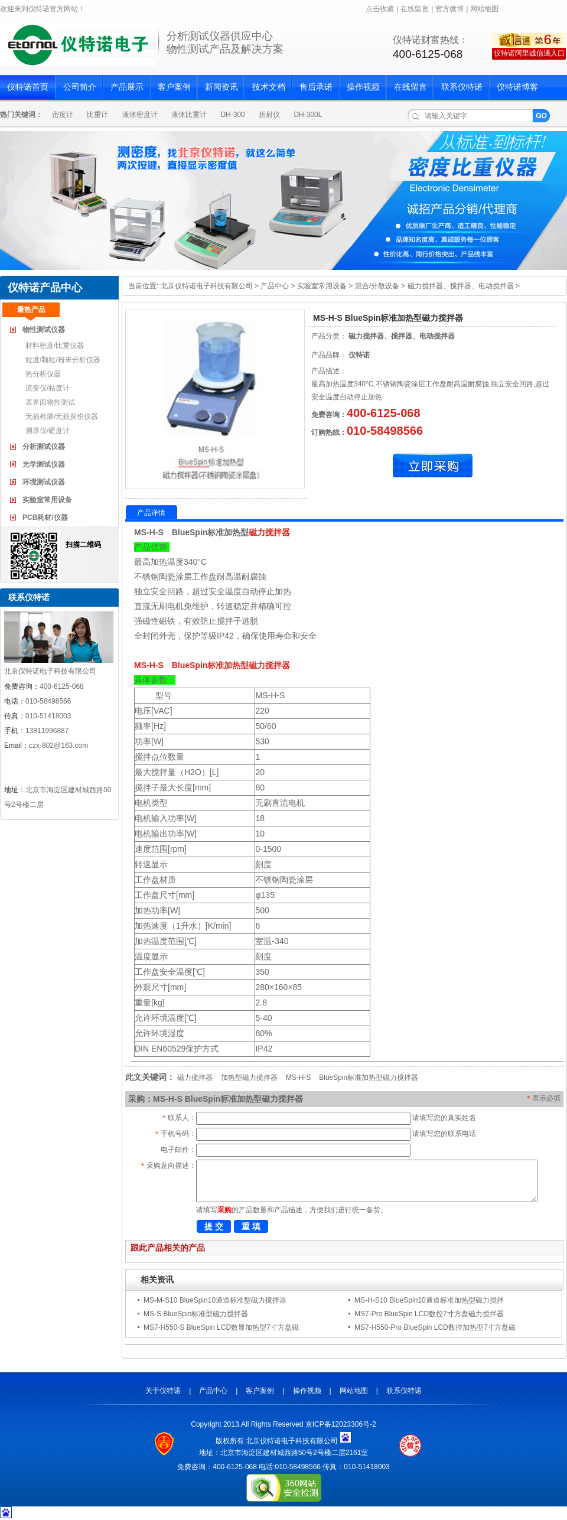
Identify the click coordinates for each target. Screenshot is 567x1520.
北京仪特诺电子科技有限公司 (207, 286)
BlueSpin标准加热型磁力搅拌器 (368, 1077)
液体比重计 (189, 114)
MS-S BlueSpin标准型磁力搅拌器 (196, 1314)
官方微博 (449, 9)
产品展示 (127, 87)
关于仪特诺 (163, 1390)
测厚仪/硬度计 (47, 431)
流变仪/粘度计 (47, 388)
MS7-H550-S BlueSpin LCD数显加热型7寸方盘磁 (221, 1327)
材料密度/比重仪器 (54, 345)
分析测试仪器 (43, 446)
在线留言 (414, 9)
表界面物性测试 (50, 402)
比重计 (97, 114)
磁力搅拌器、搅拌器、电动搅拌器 (461, 286)
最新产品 (88, 309)
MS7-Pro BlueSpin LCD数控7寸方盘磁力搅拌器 (429, 1314)
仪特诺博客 (517, 87)
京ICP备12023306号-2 (340, 1424)
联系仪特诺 (462, 87)
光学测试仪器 (43, 464)
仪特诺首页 (27, 87)
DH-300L (308, 114)
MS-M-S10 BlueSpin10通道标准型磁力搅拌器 (215, 1300)
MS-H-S (298, 1077)
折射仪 (269, 114)
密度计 (62, 114)
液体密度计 (140, 114)
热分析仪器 (43, 374)
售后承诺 (316, 87)
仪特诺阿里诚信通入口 (529, 53)
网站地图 (484, 9)
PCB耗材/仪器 (45, 517)
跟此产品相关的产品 (168, 1247)
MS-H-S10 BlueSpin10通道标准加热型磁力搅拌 (429, 1300)
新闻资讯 (221, 87)
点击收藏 (380, 9)
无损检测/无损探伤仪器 (61, 416)
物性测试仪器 (43, 330)
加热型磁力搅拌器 (249, 1077)
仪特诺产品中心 (45, 288)
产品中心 (274, 286)
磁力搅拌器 (269, 532)
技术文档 (268, 87)
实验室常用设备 (47, 500)
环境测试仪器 (43, 482)
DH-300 (232, 114)
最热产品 (31, 309)
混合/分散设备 (377, 286)
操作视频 (363, 87)
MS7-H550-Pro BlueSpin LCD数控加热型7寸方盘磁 (435, 1327)
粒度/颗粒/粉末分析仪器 (62, 360)
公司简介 (79, 87)
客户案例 (174, 87)
